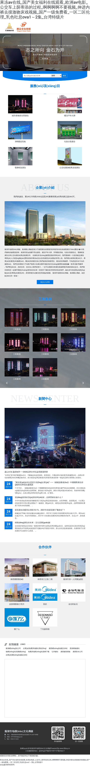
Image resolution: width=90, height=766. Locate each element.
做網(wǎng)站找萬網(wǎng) (16, 652)
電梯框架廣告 (20, 167)
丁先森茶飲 (45, 629)
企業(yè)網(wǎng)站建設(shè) (16, 655)
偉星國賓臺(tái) (16, 579)
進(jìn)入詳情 (45, 282)
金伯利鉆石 (73, 604)
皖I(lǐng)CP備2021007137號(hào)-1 (52, 751)
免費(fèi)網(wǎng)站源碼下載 (38, 652)
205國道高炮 (20, 141)
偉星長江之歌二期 (45, 579)
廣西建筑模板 (65, 652)
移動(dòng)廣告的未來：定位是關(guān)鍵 (32, 522)
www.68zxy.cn (65, 748)
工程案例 (17, 329)
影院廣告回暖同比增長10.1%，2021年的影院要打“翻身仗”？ (40, 510)
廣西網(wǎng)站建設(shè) (58, 648)
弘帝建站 (55, 652)
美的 (45, 604)
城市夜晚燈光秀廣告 (20, 116)
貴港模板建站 (75, 648)
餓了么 (17, 629)
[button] (6, 383)
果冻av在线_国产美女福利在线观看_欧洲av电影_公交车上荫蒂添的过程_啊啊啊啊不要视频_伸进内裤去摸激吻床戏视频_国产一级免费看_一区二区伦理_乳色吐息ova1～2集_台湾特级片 (45, 10)
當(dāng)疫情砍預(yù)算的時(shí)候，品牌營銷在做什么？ (39, 497)
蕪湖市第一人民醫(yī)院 (73, 579)
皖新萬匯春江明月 (16, 604)
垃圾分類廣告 (69, 141)
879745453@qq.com (16, 737)
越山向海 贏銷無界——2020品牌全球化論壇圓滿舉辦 (26, 472)
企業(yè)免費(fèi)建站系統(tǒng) (34, 648)
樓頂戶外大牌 (69, 116)
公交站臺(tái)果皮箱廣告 (70, 167)
